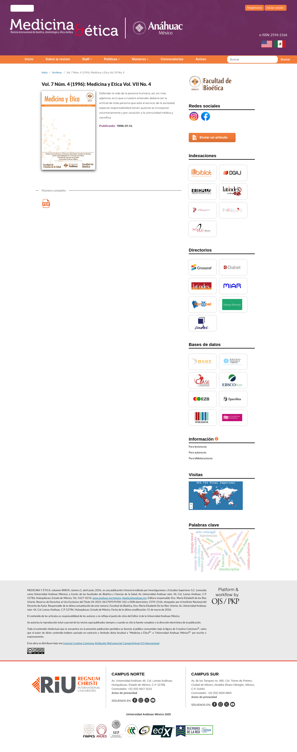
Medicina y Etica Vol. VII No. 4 (46, 203)
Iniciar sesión (275, 7)
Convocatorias (172, 59)
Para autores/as (197, 452)
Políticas (110, 59)
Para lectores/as (198, 446)
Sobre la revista (57, 59)
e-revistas (22, 8)
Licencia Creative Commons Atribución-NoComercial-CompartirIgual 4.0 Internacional (111, 643)
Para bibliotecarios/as (201, 458)
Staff (85, 59)
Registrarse (254, 7)
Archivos (57, 72)
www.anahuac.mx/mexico (107, 598)
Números (139, 59)
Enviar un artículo (213, 137)
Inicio (29, 59)
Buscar (285, 59)
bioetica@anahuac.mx (134, 598)
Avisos (201, 59)
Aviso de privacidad (124, 692)
